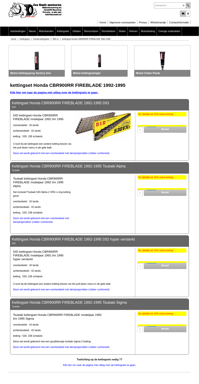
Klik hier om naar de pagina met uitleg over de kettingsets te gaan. (54, 92)
